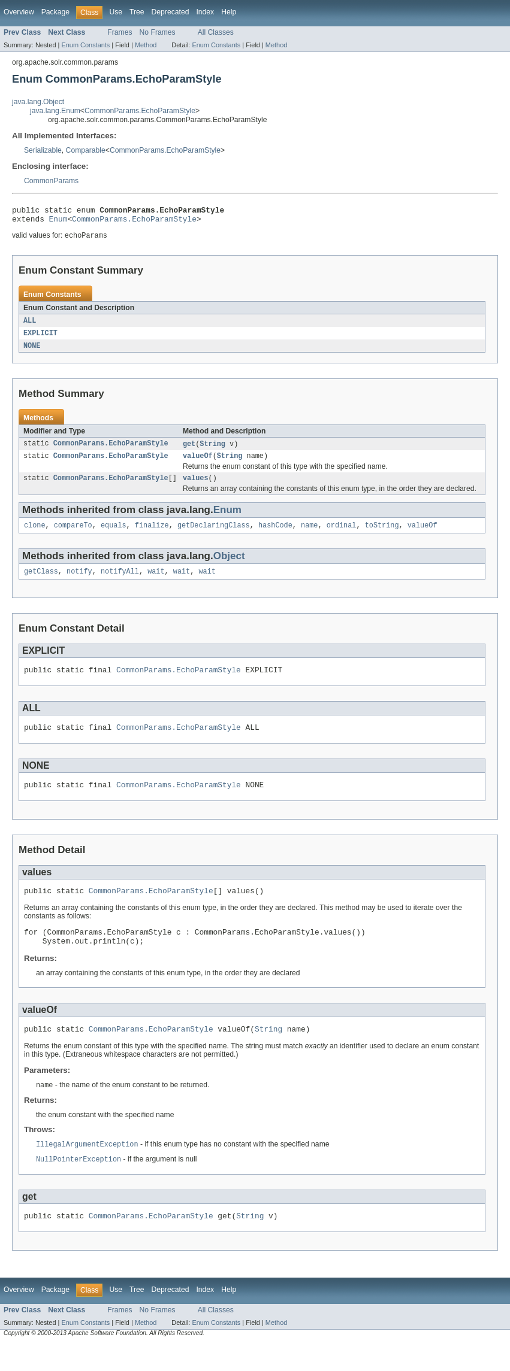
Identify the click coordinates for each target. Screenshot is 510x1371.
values (196, 487)
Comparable (85, 150)
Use (115, 12)
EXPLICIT (40, 338)
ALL (29, 325)
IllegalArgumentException (87, 1169)
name (309, 535)
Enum (58, 222)
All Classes (216, 32)
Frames (119, 32)
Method (145, 44)
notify (79, 582)
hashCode (275, 535)
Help (228, 12)
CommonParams (51, 181)
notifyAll (120, 582)
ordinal (342, 535)
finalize (152, 535)
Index (205, 12)
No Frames (158, 32)
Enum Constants (85, 44)
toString (382, 535)
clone (35, 535)
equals (113, 535)
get (189, 450)
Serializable (43, 150)
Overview (19, 12)
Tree (136, 12)
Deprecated (170, 12)
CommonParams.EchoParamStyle (140, 111)
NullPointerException (78, 1185)
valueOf (198, 463)
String (212, 450)
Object (229, 566)
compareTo (73, 535)
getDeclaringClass (213, 535)
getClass (41, 582)
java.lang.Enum (55, 111)
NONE (31, 351)
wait (155, 582)
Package (55, 12)
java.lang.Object (38, 102)
